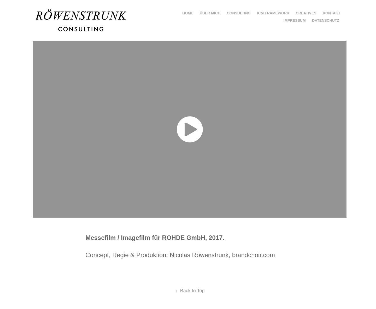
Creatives (306, 13)
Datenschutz (325, 20)
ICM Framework (273, 13)
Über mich (210, 13)
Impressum (295, 20)
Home (187, 13)
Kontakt (331, 13)
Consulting (239, 13)
